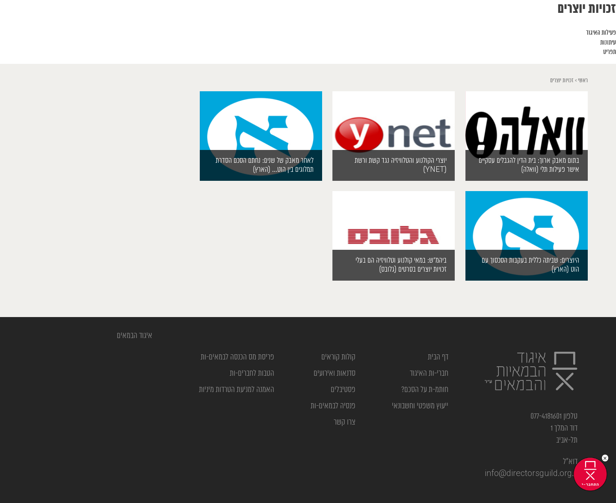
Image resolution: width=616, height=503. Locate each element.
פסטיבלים (343, 390)
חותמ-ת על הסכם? (424, 390)
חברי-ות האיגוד (429, 373)
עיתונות (608, 43)
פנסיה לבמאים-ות (333, 406)
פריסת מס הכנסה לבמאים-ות (237, 357)
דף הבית (438, 357)
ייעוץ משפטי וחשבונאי (420, 406)
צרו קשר (344, 422)
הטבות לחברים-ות (252, 373)
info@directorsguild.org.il (531, 474)
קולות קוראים (338, 357)
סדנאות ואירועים (334, 373)
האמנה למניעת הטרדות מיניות (236, 390)
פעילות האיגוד (601, 33)
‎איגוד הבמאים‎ (134, 336)
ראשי (583, 81)
